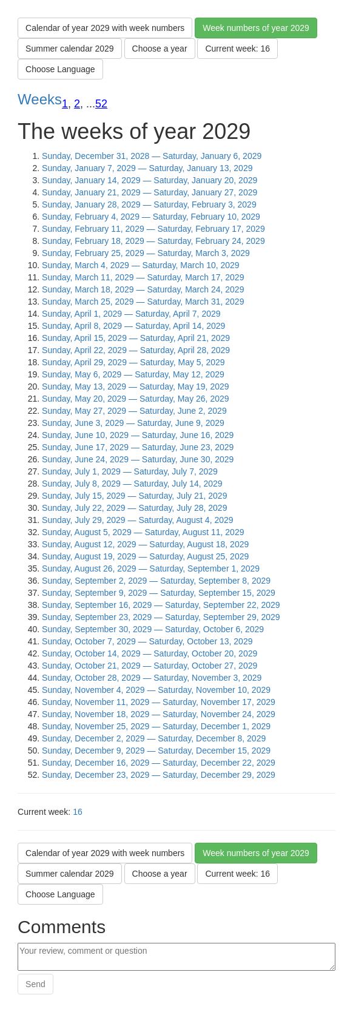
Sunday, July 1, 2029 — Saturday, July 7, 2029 (130, 471)
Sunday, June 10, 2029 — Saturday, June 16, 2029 (138, 435)
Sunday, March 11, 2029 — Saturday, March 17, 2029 (143, 277)
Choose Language (60, 69)
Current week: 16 (237, 48)
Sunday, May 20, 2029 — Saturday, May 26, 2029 (135, 398)
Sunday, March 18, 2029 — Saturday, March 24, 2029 (143, 289)
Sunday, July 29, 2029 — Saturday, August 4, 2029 (137, 520)
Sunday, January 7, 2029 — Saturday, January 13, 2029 (147, 168)
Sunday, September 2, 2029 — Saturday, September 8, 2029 (156, 580)
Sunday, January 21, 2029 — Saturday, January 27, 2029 (149, 192)
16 (77, 812)
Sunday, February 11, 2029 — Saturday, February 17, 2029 (153, 229)
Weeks (40, 99)
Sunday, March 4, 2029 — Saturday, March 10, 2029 (141, 265)
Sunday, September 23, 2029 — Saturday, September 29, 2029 (161, 617)
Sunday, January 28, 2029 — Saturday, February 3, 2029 (149, 204)
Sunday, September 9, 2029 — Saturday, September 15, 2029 (158, 593)
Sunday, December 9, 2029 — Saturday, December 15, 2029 (156, 750)
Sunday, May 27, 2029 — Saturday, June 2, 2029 (134, 411)
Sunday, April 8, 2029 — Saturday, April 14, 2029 (133, 326)
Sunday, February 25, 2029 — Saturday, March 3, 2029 (146, 253)
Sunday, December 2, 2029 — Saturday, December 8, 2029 (154, 738)
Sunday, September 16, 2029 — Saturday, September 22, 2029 (161, 605)
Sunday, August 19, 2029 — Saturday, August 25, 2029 (145, 556)
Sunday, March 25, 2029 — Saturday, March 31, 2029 (143, 301)
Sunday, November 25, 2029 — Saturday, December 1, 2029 (156, 726)
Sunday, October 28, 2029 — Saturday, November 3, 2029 (151, 678)
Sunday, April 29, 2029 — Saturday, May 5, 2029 (133, 362)
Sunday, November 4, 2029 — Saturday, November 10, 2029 (156, 690)
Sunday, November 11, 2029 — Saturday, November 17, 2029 (158, 702)
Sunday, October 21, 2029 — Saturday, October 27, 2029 (149, 665)
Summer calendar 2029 (69, 48)
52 (101, 104)
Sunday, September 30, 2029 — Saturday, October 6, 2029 (153, 629)
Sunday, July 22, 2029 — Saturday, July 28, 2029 (134, 508)
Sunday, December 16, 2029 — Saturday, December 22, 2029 (158, 762)
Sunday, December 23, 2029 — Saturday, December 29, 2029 (158, 775)
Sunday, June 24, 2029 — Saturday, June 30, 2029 (138, 459)
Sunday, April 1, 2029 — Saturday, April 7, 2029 (131, 314)
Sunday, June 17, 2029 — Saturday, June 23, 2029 (138, 447)
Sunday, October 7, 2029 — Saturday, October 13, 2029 (147, 641)
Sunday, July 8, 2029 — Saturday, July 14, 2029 (132, 483)
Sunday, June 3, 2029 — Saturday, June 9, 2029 (133, 423)
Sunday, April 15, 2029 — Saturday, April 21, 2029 (136, 338)
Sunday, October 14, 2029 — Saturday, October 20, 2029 (149, 653)
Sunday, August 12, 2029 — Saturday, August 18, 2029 (145, 544)
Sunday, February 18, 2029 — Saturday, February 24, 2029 (153, 241)
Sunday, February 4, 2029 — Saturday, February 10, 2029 (151, 216)
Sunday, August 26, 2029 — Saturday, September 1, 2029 (151, 568)
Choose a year (159, 48)
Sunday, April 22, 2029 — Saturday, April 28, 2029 (136, 350)
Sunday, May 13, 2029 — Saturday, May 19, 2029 (135, 386)
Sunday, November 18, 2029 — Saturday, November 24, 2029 (158, 714)
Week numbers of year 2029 (256, 28)
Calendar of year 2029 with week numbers (104, 28)
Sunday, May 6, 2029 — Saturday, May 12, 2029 (133, 374)
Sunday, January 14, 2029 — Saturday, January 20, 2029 (149, 180)
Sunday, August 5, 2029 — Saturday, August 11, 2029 (143, 532)
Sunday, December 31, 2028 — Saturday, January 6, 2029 (151, 156)
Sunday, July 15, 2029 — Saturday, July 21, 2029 (134, 496)
